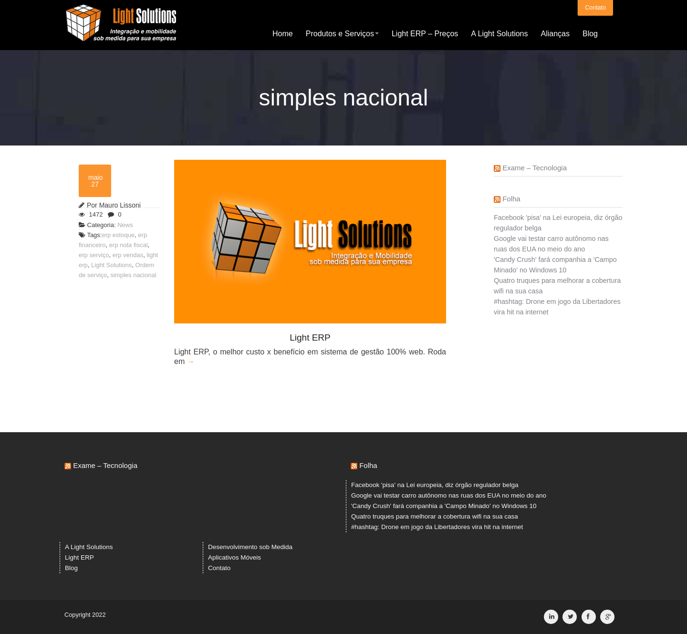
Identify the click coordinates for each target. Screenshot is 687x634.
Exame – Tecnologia (534, 168)
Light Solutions (111, 265)
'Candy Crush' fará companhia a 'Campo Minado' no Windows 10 (444, 505)
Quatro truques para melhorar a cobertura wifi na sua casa (434, 516)
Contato (595, 7)
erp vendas (128, 255)
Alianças (555, 33)
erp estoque (118, 235)
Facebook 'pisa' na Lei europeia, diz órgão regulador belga (434, 484)
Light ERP (79, 557)
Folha (511, 199)
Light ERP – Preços (425, 33)
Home (282, 33)
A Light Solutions (499, 33)
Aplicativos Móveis (234, 557)
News (125, 225)
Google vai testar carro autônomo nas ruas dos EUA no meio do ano (448, 495)
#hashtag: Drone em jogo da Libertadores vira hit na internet (437, 526)
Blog (590, 33)
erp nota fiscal (128, 245)
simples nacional (133, 275)
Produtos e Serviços (342, 33)
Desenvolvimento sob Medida (250, 547)
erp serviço (94, 255)
